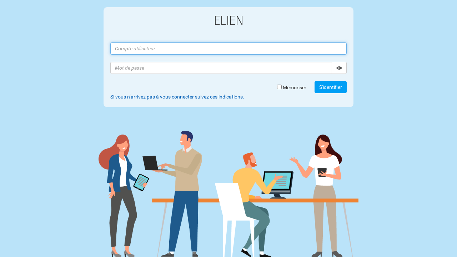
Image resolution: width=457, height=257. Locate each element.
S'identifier (330, 87)
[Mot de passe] (221, 68)
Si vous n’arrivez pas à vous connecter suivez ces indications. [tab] (177, 97)
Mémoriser (291, 87)
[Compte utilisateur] (228, 48)
